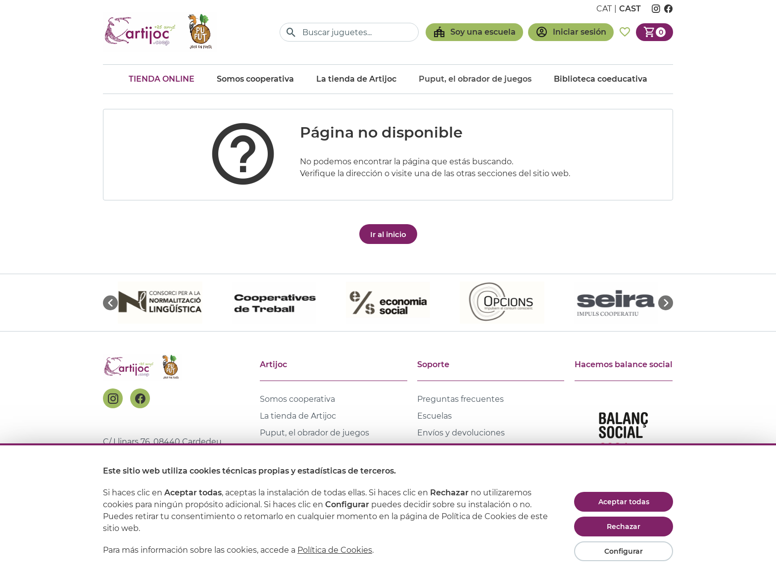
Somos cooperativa (255, 79)
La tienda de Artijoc (356, 79)
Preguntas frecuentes (460, 399)
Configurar (623, 551)
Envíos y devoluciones (461, 432)
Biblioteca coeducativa (600, 79)
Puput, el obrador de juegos (314, 432)
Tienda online (161, 79)
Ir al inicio (388, 234)
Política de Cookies (334, 550)
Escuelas (434, 416)
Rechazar (623, 526)
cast (630, 8)
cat (604, 8)
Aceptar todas (623, 501)
